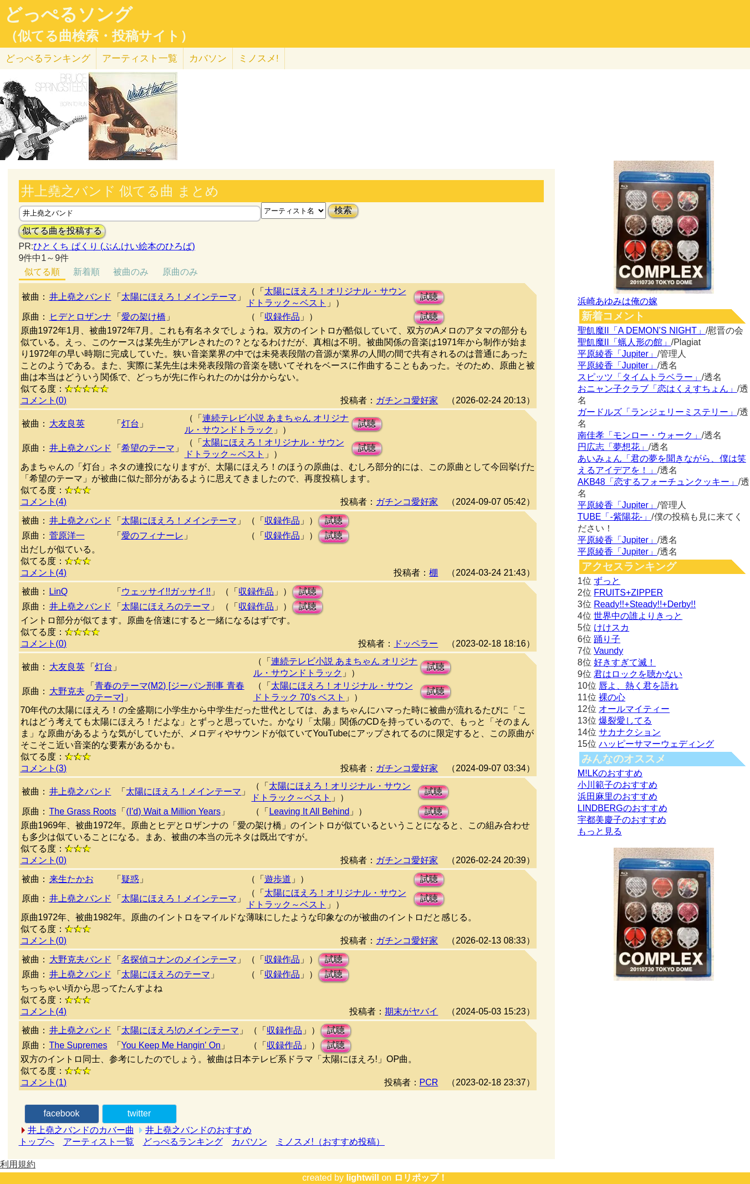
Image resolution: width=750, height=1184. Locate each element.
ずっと (607, 581)
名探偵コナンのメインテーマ (179, 959)
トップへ (36, 1141)
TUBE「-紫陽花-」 (614, 516)
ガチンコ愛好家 (407, 400)
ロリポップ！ (420, 1177)
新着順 (86, 271)
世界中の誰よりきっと (638, 616)
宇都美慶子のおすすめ (622, 819)
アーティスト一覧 (98, 1141)
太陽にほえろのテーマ (165, 606)
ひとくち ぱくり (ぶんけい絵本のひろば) (114, 246)
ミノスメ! (258, 58)
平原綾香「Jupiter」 (617, 353)
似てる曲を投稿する (62, 230)
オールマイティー (634, 709)
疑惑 (130, 879)
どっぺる (48, 58)
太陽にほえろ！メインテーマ (179, 296)
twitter (139, 1113)
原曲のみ (180, 271)
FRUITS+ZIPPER (628, 592)
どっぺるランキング (183, 1141)
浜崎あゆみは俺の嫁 (617, 301)
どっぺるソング (68, 14)
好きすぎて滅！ (625, 662)
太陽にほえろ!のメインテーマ (180, 1030)
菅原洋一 (67, 535)
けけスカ (611, 627)
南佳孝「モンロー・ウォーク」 (640, 435)
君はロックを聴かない (638, 674)
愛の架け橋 (143, 316)
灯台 (130, 423)
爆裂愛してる (625, 720)
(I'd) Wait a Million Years (173, 811)
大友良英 (67, 423)
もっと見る (600, 831)
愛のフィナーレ (152, 535)
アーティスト (139, 58)
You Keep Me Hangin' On (171, 1045)
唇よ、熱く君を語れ (638, 685)
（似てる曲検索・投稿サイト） (98, 36)
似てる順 (42, 271)
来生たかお (71, 879)
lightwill (362, 1177)
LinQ (58, 591)
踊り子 (607, 639)
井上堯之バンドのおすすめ (198, 1130)
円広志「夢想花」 (613, 447)
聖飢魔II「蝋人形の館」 (624, 342)
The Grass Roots (82, 811)
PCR (429, 1082)
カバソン (208, 58)
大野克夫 (67, 691)
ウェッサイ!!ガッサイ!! (166, 591)
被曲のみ (131, 271)
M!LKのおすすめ (610, 773)
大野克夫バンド (80, 959)
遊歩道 (277, 879)
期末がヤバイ (411, 1011)
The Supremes (78, 1045)
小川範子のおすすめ (617, 785)
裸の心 (612, 697)
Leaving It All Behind (309, 811)
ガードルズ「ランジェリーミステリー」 (657, 412)
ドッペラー (416, 643)
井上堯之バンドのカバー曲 (81, 1130)
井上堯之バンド (80, 296)
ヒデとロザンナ (80, 316)
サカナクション (630, 732)
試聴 (429, 296)
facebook (62, 1113)
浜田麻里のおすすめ (617, 796)
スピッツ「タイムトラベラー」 (640, 377)
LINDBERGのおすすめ (622, 808)
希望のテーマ (148, 448)
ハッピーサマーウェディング (656, 744)
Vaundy (608, 650)
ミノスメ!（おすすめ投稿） (330, 1141)
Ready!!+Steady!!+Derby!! (645, 604)
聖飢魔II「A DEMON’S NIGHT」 (642, 330)
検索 (343, 210)
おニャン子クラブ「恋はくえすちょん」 (657, 388)
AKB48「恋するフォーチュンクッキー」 (658, 481)
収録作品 (282, 316)
